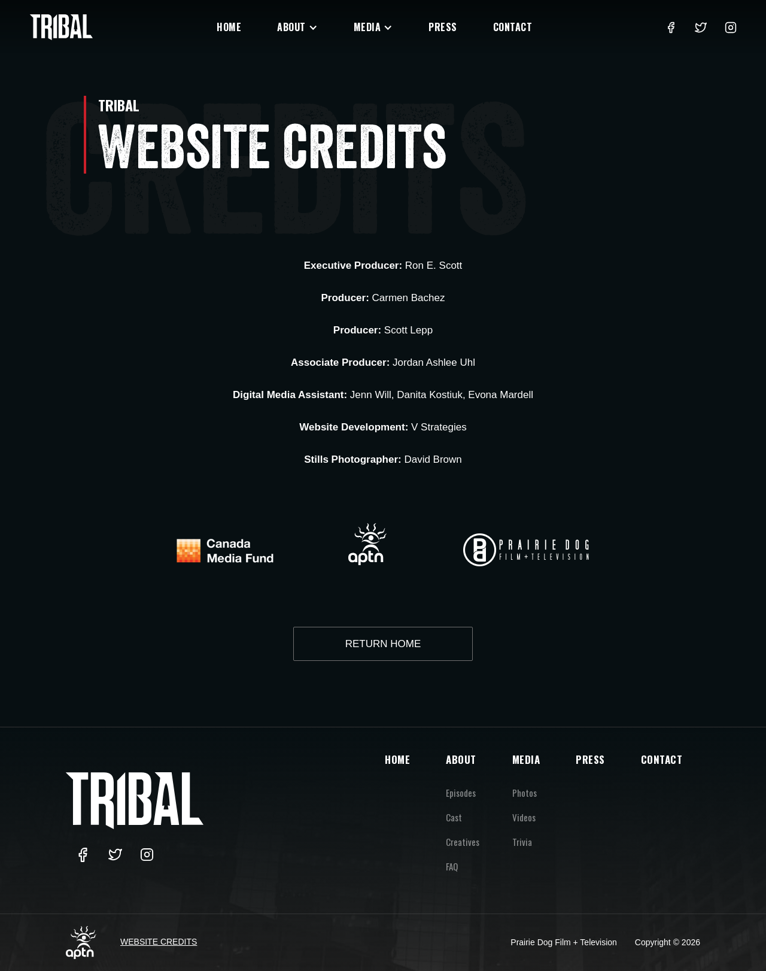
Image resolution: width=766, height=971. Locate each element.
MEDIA (526, 759)
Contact (513, 27)
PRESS (590, 759)
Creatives (462, 841)
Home (229, 27)
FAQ (452, 866)
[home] (61, 27)
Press (442, 27)
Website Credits (158, 941)
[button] (297, 27)
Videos (524, 817)
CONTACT (662, 759)
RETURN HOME (383, 644)
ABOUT (461, 759)
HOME (397, 759)
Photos (524, 792)
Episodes (461, 792)
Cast (454, 817)
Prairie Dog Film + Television (563, 942)
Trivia (522, 841)
